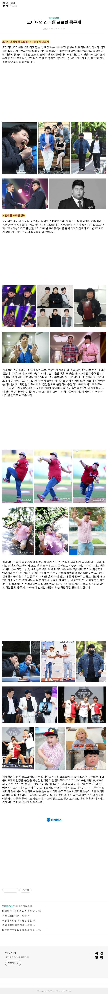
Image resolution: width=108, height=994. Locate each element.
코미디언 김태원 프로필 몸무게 (54, 22)
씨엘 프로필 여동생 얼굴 (14, 915)
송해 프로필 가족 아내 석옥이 (17, 925)
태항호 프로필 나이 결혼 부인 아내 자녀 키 (19, 930)
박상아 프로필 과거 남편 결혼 (17, 920)
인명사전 (10, 953)
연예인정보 (54, 18)
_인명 (12, 3)
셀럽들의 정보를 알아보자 (17, 957)
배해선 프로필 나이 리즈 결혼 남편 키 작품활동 (19, 911)
